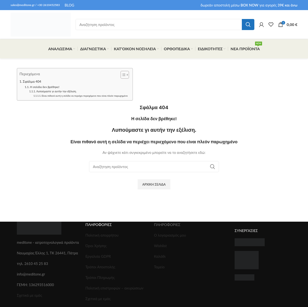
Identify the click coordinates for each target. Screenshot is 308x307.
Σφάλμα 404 (32, 81)
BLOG (69, 5)
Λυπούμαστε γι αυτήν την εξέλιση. (56, 91)
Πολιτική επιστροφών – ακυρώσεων (114, 288)
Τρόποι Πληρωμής (100, 277)
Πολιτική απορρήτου (102, 235)
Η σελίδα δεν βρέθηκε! (44, 87)
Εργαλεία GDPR (98, 256)
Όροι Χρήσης (96, 246)
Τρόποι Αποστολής (100, 267)
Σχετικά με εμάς (29, 295)
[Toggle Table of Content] (122, 75)
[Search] (165, 24)
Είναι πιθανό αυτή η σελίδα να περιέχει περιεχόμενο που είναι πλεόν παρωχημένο (85, 95)
